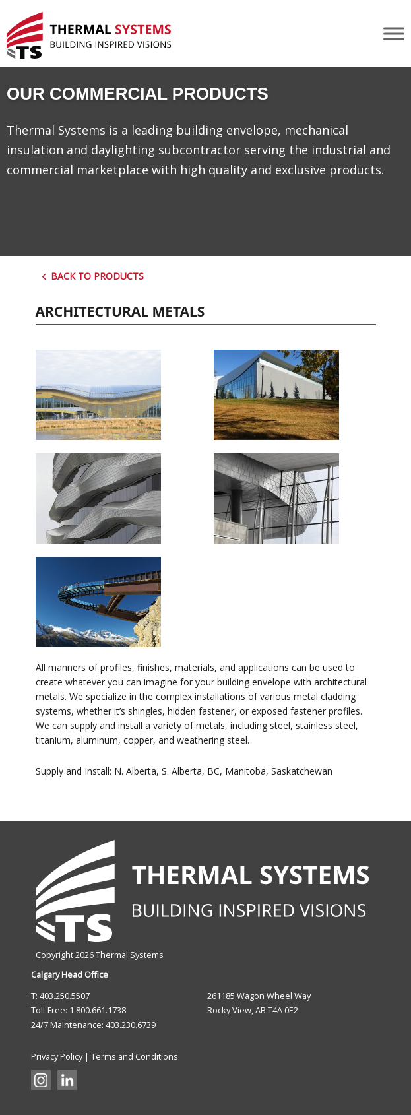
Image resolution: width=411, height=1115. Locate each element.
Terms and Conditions (134, 1056)
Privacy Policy (56, 1056)
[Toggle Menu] (393, 33)
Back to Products (92, 276)
